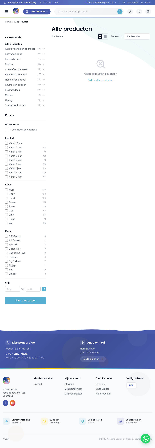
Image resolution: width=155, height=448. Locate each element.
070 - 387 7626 (49, 2)
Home (8, 22)
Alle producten (13, 44)
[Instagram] (12, 403)
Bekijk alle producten (100, 80)
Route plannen (93, 359)
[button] (145, 439)
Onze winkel (130, 2)
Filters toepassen (25, 300)
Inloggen (69, 384)
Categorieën (37, 11)
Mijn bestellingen (73, 388)
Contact (146, 2)
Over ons (100, 384)
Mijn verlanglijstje (74, 393)
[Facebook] (5, 403)
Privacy (6, 439)
